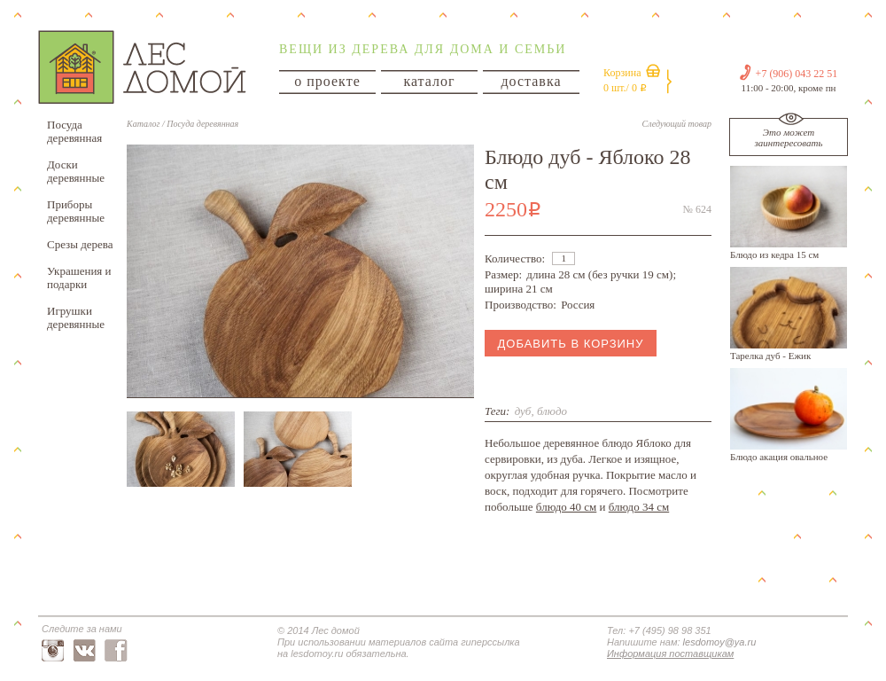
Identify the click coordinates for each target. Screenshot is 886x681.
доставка (531, 81)
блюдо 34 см (639, 506)
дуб (523, 411)
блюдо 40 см (566, 506)
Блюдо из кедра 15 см (774, 254)
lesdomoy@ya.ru (720, 642)
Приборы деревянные (76, 211)
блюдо (552, 411)
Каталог (143, 124)
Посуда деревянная (74, 131)
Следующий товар (676, 124)
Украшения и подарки (79, 277)
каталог (429, 81)
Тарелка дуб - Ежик (770, 355)
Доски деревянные (76, 171)
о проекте (327, 81)
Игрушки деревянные (76, 317)
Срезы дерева (80, 244)
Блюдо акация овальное (779, 456)
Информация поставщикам (670, 653)
